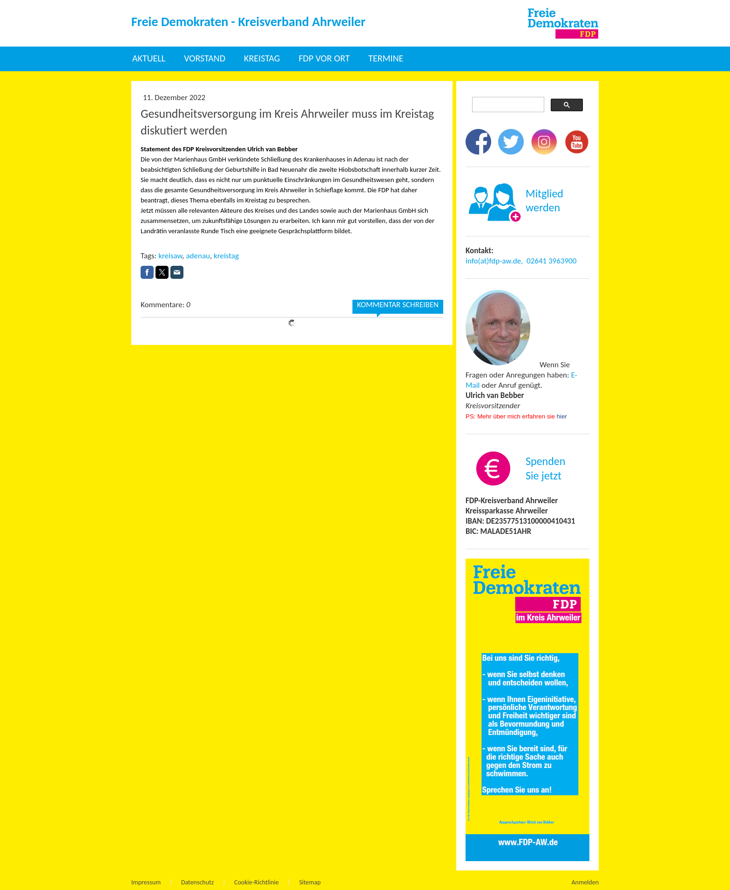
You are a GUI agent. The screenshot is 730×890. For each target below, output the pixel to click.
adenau (198, 256)
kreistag (226, 256)
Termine (385, 58)
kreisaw (170, 256)
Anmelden (585, 882)
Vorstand (204, 58)
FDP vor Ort (324, 58)
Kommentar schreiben (398, 305)
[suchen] (507, 105)
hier (562, 416)
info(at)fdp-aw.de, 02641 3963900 (521, 261)
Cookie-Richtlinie (256, 882)
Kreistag (262, 58)
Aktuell (148, 58)
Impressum (146, 882)
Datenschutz (197, 882)
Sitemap (309, 882)
